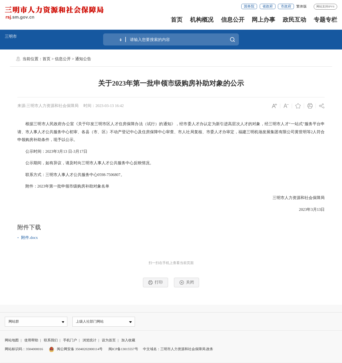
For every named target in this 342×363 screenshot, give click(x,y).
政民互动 (294, 19)
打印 (155, 282)
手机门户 (70, 341)
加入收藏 (128, 341)
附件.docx (29, 237)
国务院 (249, 6)
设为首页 (109, 341)
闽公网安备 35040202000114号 (76, 349)
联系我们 (51, 341)
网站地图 (12, 341)
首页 (176, 19)
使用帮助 (31, 341)
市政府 (286, 6)
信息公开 (232, 19)
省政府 (267, 6)
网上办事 (263, 19)
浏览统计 (89, 341)
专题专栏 (325, 19)
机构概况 (201, 19)
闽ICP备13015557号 (123, 349)
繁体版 (301, 6)
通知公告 (83, 59)
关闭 (186, 282)
